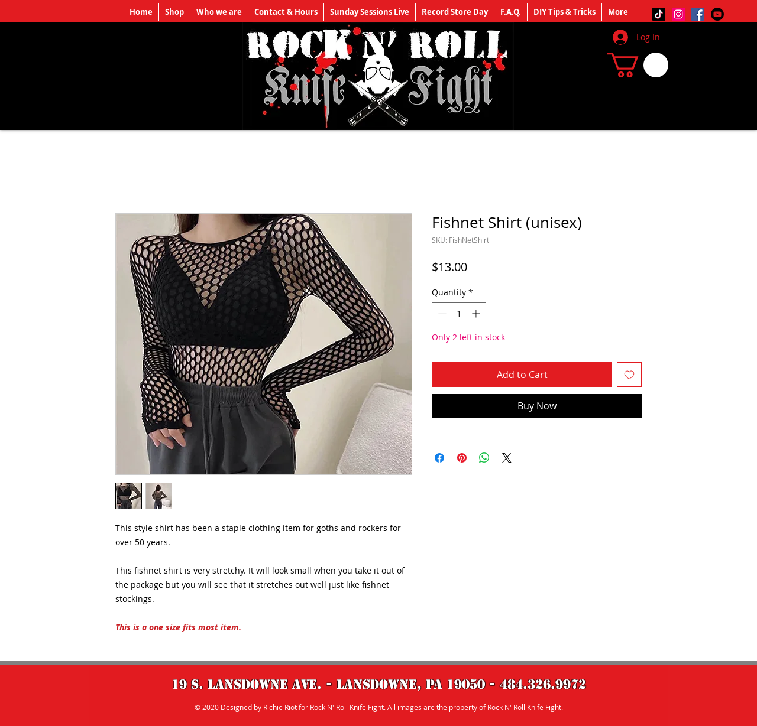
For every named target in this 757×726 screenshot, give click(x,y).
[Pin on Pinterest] (462, 458)
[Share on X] (507, 458)
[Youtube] (717, 14)
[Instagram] (678, 14)
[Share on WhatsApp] (484, 458)
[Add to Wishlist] (629, 374)
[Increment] (477, 313)
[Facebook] (697, 14)
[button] (637, 65)
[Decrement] (441, 313)
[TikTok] (658, 14)
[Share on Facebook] (439, 458)
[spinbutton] (459, 313)
